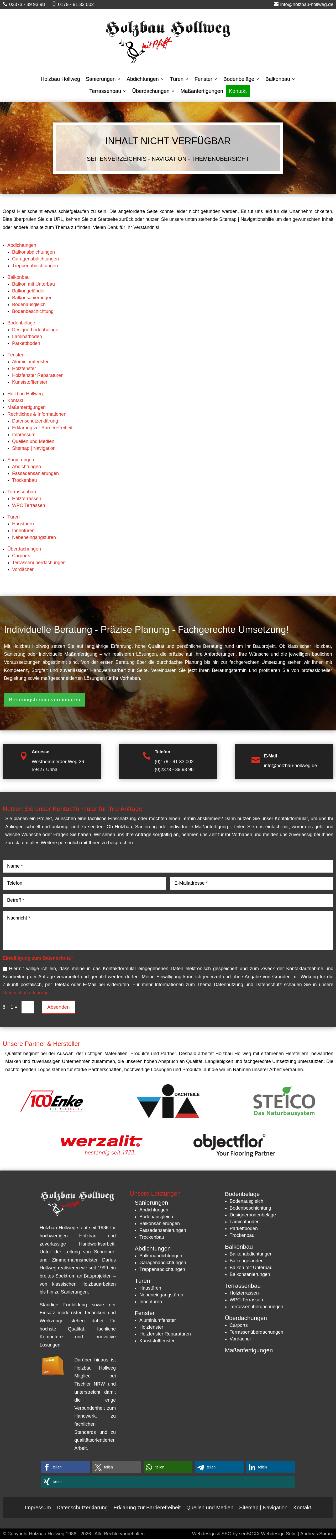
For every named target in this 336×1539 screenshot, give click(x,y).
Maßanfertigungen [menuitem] (202, 91)
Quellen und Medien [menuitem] (209, 1507)
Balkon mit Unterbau (33, 284)
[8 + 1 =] (27, 1007)
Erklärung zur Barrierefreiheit (42, 427)
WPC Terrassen (28, 505)
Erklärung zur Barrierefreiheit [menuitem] (147, 1507)
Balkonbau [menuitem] (277, 79)
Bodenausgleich (29, 304)
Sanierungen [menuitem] (101, 79)
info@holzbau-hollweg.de (290, 765)
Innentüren (23, 530)
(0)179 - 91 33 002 (174, 761)
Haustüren (23, 523)
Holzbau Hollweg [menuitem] (60, 79)
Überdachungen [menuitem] (150, 91)
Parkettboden (26, 343)
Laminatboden (27, 336)
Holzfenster (24, 368)
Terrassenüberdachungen (39, 562)
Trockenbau (24, 480)
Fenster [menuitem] (203, 79)
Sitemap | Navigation (34, 448)
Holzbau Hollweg (25, 393)
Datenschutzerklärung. (26, 992)
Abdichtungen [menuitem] (143, 79)
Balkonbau (18, 277)
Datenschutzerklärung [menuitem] (82, 1507)
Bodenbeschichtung (33, 311)
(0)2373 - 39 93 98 (174, 769)
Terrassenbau (21, 491)
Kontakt (15, 400)
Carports (21, 555)
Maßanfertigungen (26, 407)
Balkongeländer (28, 290)
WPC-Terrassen (246, 1299)
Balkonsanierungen (32, 297)
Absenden (58, 1007)
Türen (13, 517)
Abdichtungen (21, 245)
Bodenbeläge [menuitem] (238, 79)
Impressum (23, 434)
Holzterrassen (26, 498)
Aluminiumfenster (30, 361)
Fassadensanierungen (35, 473)
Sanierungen (20, 459)
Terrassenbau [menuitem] (105, 91)
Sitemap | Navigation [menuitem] (263, 1507)
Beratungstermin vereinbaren (44, 699)
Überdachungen (24, 549)
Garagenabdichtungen (35, 258)
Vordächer (23, 569)
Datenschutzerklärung (35, 421)
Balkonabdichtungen (33, 252)
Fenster (15, 354)
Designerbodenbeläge (35, 329)
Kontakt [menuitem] (238, 91)
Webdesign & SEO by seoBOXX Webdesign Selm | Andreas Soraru (262, 1533)
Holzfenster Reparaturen (38, 375)
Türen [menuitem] (176, 79)
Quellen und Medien (33, 441)
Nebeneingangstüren (34, 537)
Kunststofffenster (29, 382)
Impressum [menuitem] (38, 1507)
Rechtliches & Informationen (36, 414)
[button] (65, 1467)
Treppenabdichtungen (35, 265)
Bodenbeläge (21, 322)
